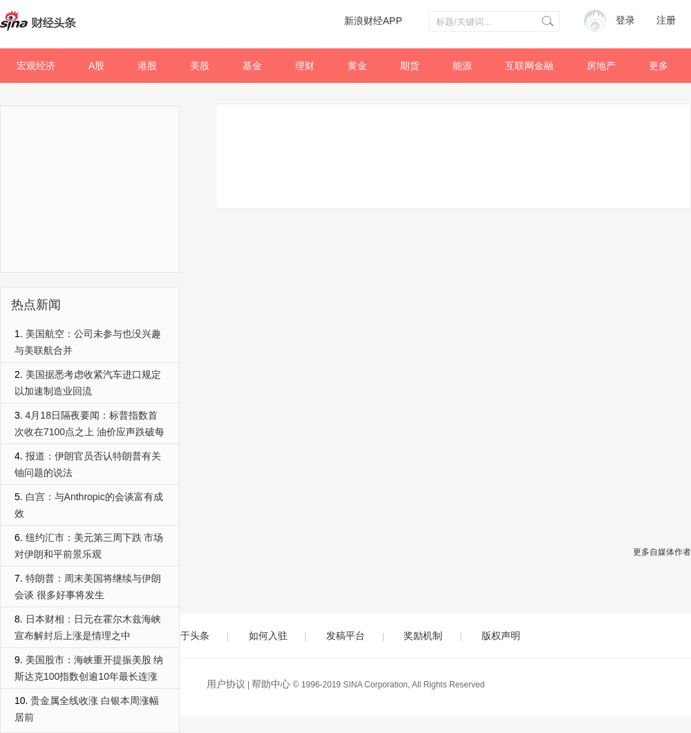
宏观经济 (36, 65)
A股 (96, 65)
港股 (147, 65)
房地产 (601, 65)
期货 (409, 65)
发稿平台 (345, 635)
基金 (252, 65)
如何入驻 (268, 635)
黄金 (357, 65)
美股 (199, 65)
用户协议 (226, 683)
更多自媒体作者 (662, 552)
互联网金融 (529, 65)
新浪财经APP (373, 20)
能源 (462, 65)
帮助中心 (271, 683)
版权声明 (501, 635)
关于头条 (190, 635)
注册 (666, 20)
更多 (658, 65)
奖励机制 (423, 635)
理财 (304, 65)
